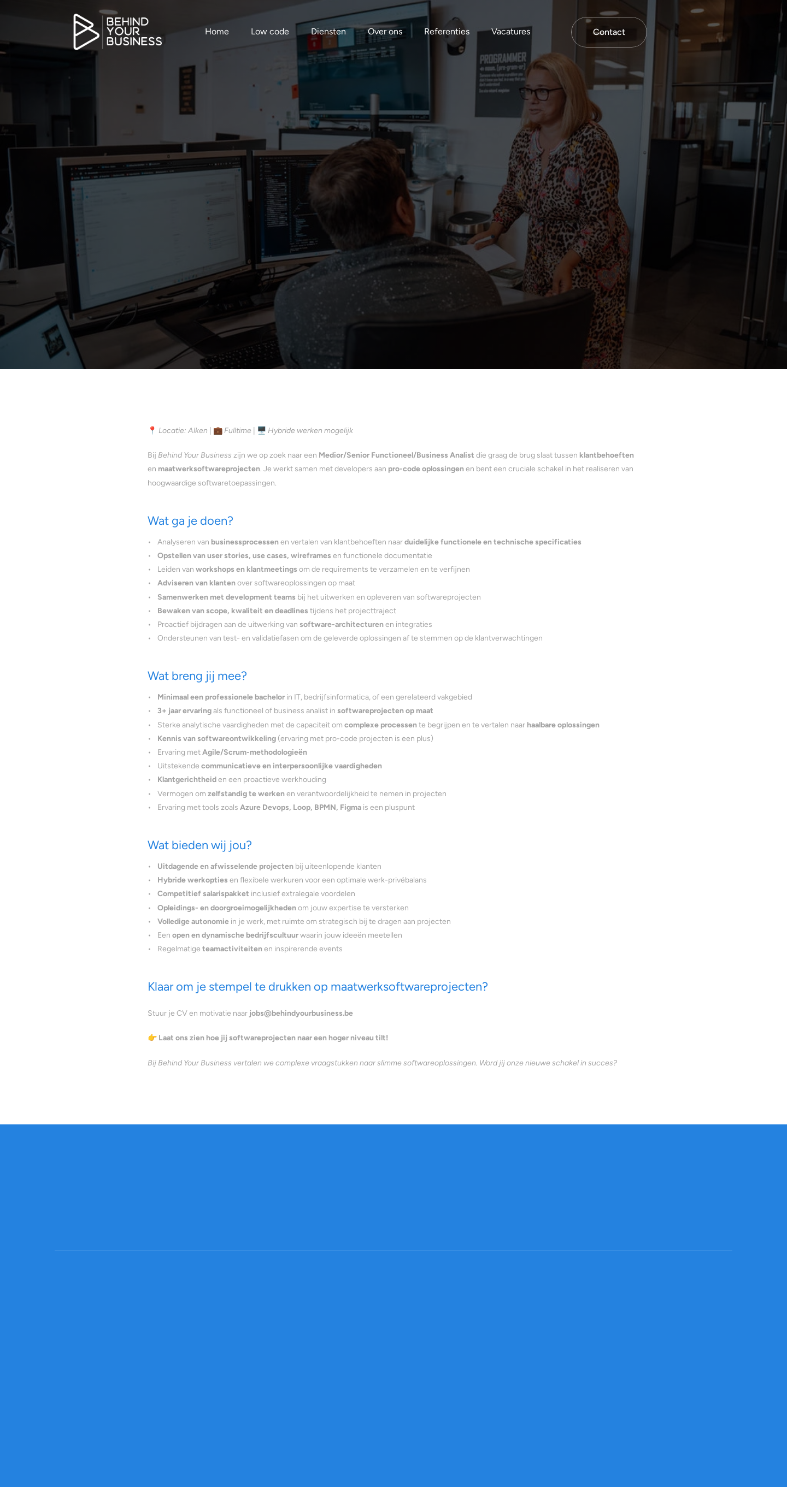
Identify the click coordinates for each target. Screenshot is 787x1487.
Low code (270, 31)
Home (217, 31)
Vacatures (510, 31)
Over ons (385, 31)
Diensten (328, 31)
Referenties (446, 31)
